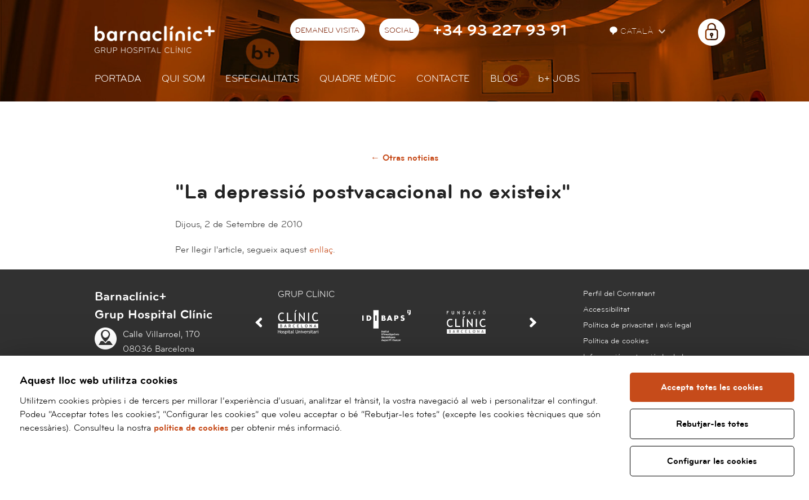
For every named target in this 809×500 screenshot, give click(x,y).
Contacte (443, 78)
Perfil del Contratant (619, 294)
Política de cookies (616, 341)
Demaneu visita (327, 30)
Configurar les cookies (712, 461)
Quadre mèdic (357, 78)
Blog (504, 78)
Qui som (183, 78)
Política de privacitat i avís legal (637, 325)
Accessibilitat (606, 309)
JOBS (559, 78)
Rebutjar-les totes (712, 424)
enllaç (321, 249)
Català (632, 31)
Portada (118, 78)
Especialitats (262, 78)
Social (399, 30)
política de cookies (191, 427)
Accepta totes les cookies (712, 387)
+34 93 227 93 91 (500, 31)
